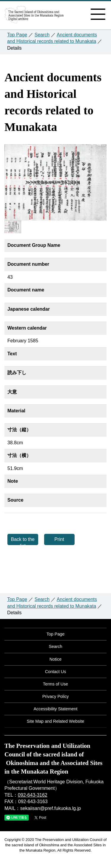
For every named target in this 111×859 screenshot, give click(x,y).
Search (42, 34)
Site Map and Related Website (55, 721)
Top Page (17, 34)
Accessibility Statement (56, 708)
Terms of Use (55, 684)
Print (59, 539)
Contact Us (55, 671)
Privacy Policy (55, 696)
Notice (55, 659)
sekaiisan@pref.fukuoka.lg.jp (50, 808)
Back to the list (23, 541)
